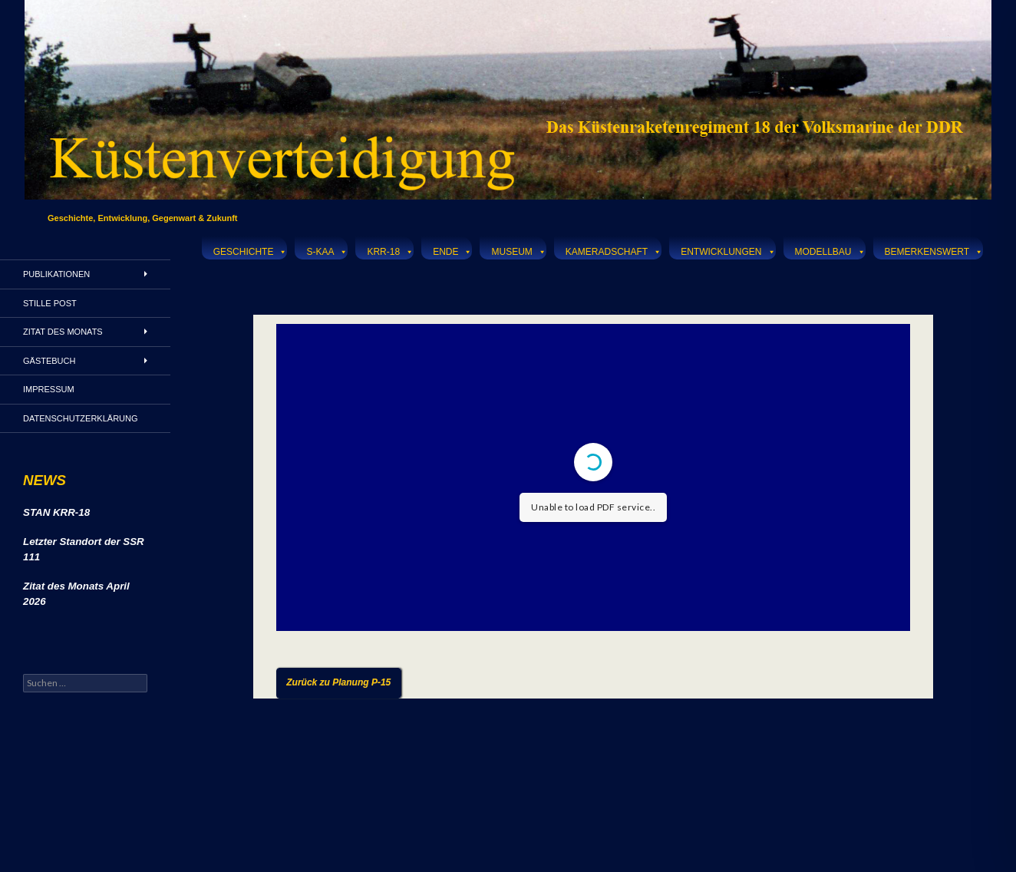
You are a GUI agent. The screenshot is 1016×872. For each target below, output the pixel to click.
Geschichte (250, 249)
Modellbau (830, 249)
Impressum (48, 389)
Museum (518, 249)
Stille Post (50, 303)
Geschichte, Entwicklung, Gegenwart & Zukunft (143, 218)
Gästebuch (49, 360)
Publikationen (56, 274)
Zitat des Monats (63, 331)
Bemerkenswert (934, 249)
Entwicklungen (728, 249)
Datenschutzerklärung (80, 418)
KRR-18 (390, 249)
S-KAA (327, 249)
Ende (452, 249)
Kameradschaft (613, 249)
